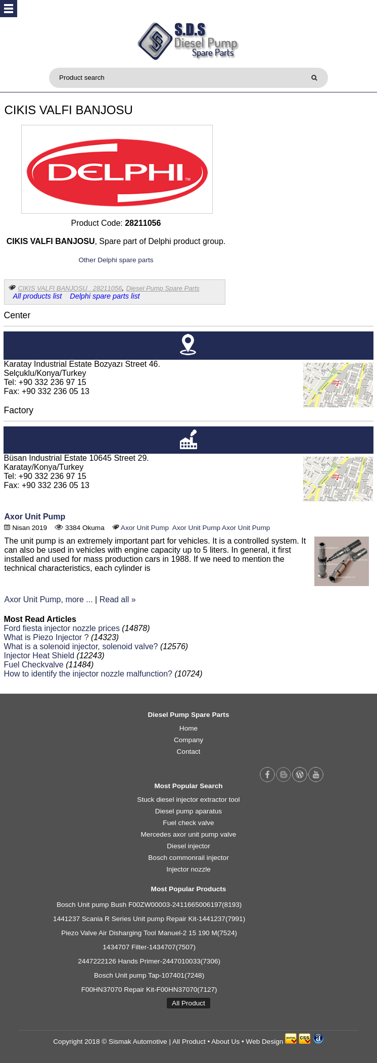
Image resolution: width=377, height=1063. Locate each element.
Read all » (118, 599)
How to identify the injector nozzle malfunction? (88, 673)
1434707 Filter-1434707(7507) (149, 947)
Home (188, 728)
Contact (189, 751)
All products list (37, 296)
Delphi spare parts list (104, 296)
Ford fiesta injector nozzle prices (61, 628)
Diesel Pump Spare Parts (162, 288)
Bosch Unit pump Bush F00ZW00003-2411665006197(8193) (149, 904)
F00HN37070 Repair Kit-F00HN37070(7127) (149, 989)
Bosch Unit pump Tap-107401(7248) (149, 975)
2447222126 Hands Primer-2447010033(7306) (149, 961)
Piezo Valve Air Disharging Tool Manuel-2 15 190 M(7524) (149, 933)
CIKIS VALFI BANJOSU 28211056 (70, 288)
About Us (225, 1041)
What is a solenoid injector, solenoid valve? (81, 646)
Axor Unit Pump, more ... (48, 599)
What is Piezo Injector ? (46, 637)
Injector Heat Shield (39, 655)
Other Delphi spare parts (115, 260)
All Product (188, 1003)
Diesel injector (188, 846)
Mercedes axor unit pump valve (189, 834)
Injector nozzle (188, 869)
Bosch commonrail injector (188, 857)
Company (188, 740)
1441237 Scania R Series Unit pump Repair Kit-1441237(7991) (149, 919)
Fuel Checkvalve (33, 664)
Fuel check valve (188, 823)
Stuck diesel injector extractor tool (188, 799)
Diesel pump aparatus (188, 811)
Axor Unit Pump (34, 516)
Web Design (265, 1041)
